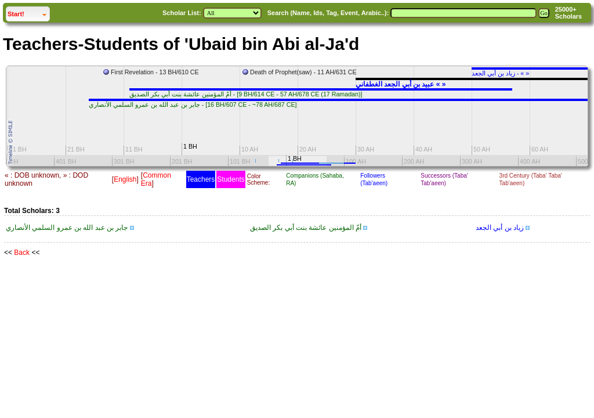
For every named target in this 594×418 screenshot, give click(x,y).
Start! (28, 12)
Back (22, 252)
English (125, 179)
